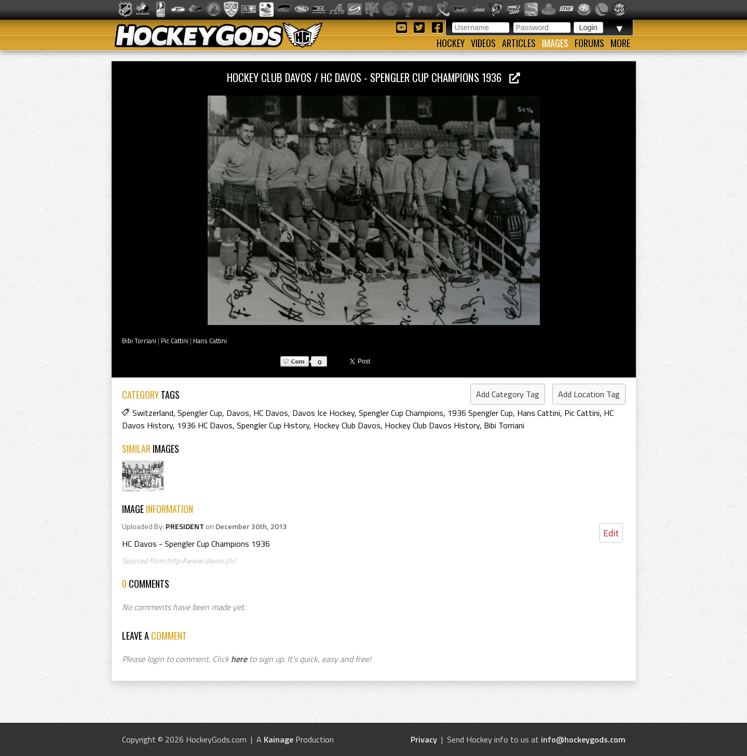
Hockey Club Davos (347, 425)
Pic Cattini (174, 340)
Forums (589, 43)
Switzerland (152, 413)
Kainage (278, 739)
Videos (483, 43)
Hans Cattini (210, 340)
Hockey (451, 43)
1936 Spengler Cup (480, 413)
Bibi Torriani (139, 340)
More (620, 43)
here (239, 659)
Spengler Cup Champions (401, 413)
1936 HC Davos (205, 425)
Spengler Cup (200, 413)
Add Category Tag (507, 394)
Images (555, 43)
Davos (237, 413)
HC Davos (270, 413)
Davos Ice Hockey (323, 413)
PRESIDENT (185, 526)
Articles (519, 43)
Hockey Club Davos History (432, 425)
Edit (611, 533)
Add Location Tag (589, 394)
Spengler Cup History (273, 425)
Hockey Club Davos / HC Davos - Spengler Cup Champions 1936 (373, 77)
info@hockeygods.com (583, 739)
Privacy (424, 739)
